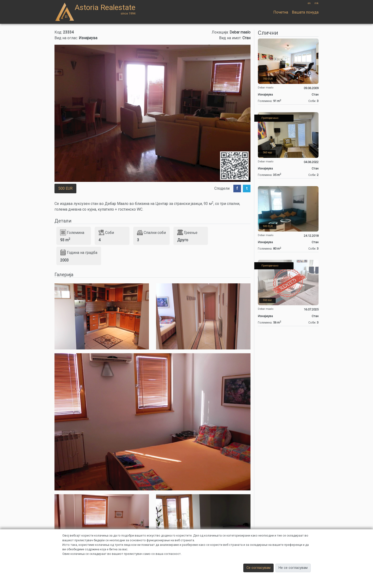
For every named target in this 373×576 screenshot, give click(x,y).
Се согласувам (258, 568)
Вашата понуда (305, 12)
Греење (187, 232)
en (309, 3)
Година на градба (78, 252)
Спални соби (151, 232)
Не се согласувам (293, 568)
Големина (72, 232)
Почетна (280, 12)
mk (316, 3)
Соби (106, 232)
